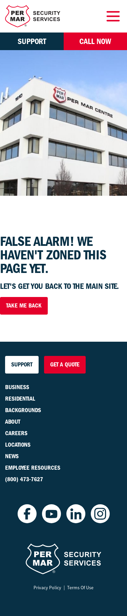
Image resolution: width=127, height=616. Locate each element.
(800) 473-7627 (24, 479)
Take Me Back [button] (24, 305)
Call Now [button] (95, 41)
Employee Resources (32, 467)
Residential (20, 398)
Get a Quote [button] (65, 364)
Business (17, 387)
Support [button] (32, 41)
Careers (16, 433)
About (12, 421)
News (12, 456)
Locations (17, 444)
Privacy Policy (47, 588)
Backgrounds (23, 410)
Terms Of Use (80, 588)
